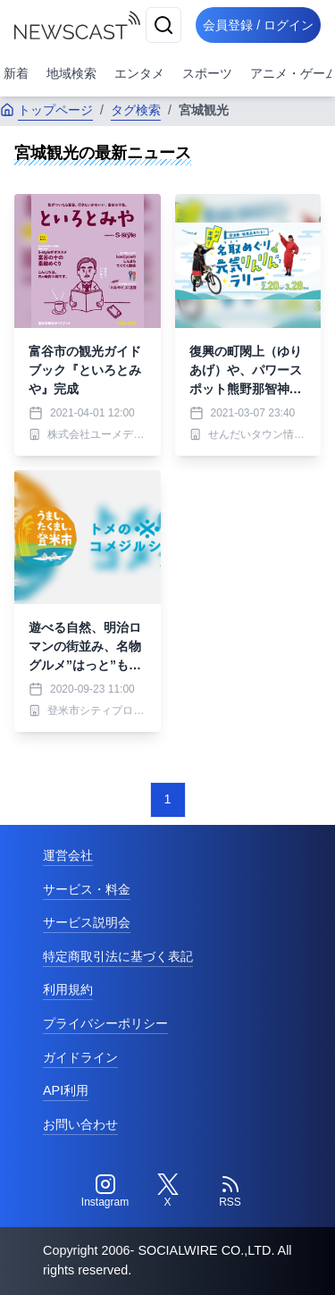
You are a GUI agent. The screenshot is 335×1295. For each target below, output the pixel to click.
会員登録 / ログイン (258, 25)
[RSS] (230, 1191)
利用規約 (68, 989)
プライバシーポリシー (105, 1023)
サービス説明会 (86, 922)
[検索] (163, 25)
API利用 (65, 1090)
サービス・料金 (86, 889)
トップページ (46, 110)
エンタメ (139, 73)
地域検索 (71, 73)
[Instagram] (105, 1191)
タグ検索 (136, 110)
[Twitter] (168, 1191)
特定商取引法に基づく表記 (118, 956)
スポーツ (207, 73)
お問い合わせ (80, 1124)
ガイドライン (80, 1057)
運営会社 (68, 855)
